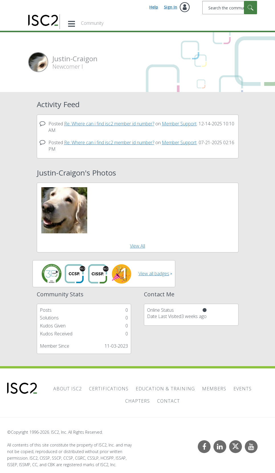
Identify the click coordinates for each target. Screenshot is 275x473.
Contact (168, 401)
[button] (64, 210)
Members (214, 389)
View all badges (153, 273)
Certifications (109, 389)
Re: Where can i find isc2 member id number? (109, 124)
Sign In (170, 7)
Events (242, 389)
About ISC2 (67, 389)
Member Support (179, 124)
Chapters (137, 401)
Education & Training (165, 389)
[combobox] (229, 7)
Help (153, 7)
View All (137, 246)
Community (92, 23)
